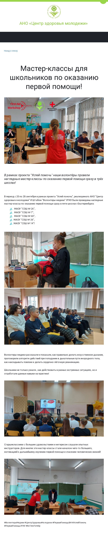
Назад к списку (10, 51)
